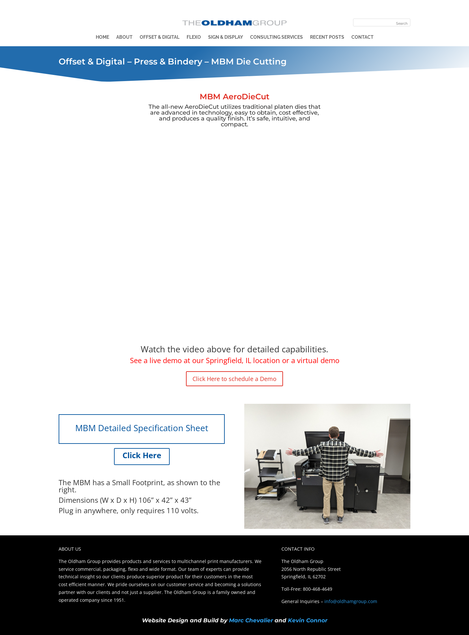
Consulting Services (276, 37)
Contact (362, 37)
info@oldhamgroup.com (350, 601)
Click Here (141, 455)
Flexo (194, 37)
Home (102, 37)
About (124, 37)
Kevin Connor (307, 620)
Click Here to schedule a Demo (234, 379)
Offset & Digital (159, 37)
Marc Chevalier (251, 620)
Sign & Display (225, 37)
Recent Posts (327, 37)
